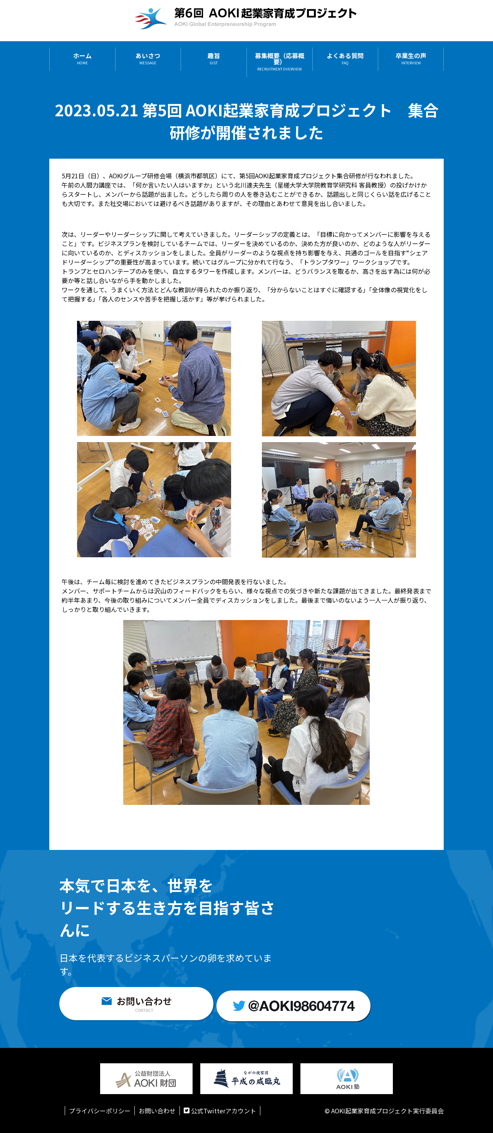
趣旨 (214, 58)
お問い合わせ (157, 1110)
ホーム (82, 58)
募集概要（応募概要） (279, 62)
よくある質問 (345, 58)
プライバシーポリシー (100, 1110)
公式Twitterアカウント (220, 1110)
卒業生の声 (411, 58)
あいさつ (148, 58)
